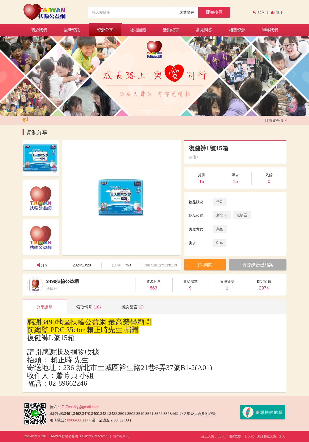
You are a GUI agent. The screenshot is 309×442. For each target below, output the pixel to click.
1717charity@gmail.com (79, 407)
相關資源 (237, 30)
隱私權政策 (121, 436)
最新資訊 (72, 30)
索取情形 (88, 307)
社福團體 (138, 30)
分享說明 (44, 307)
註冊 (279, 12)
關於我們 (39, 30)
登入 (261, 12)
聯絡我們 (270, 30)
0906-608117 (77, 420)
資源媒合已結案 (258, 264)
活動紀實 (171, 30)
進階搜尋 (186, 12)
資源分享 (105, 30)
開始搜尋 (214, 12)
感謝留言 (132, 307)
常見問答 (204, 30)
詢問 (205, 264)
